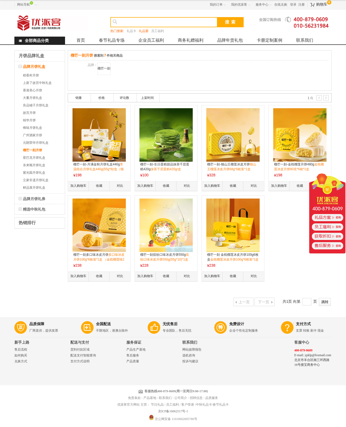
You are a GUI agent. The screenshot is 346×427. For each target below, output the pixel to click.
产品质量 (132, 361)
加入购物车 (78, 186)
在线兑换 (280, 4)
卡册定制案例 (269, 40)
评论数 (124, 98)
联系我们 (304, 40)
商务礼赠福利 (190, 40)
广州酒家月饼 (32, 135)
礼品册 (143, 31)
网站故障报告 (192, 349)
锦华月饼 (29, 120)
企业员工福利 (151, 40)
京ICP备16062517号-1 (173, 411)
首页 (81, 40)
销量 (78, 98)
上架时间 (147, 98)
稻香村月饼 (31, 75)
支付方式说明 (80, 361)
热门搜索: (117, 31)
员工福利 (157, 31)
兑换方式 (20, 361)
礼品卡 (131, 31)
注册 (301, 4)
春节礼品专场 (111, 40)
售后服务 (132, 355)
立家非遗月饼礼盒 (36, 180)
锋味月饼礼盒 (32, 128)
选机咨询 (188, 355)
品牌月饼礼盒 (34, 66)
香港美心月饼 (32, 90)
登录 (293, 4)
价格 (101, 98)
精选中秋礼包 (34, 209)
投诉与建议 (190, 361)
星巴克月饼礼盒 (34, 158)
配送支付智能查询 (83, 355)
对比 (120, 186)
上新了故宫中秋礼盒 (37, 83)
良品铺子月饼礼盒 (36, 105)
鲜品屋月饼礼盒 (34, 187)
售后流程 (20, 349)
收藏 (99, 186)
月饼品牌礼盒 (31, 55)
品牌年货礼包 (230, 40)
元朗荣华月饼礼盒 (36, 143)
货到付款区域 (80, 349)
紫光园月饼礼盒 (34, 172)
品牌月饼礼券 (34, 199)
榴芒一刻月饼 (32, 150)
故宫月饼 (29, 113)
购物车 (321, 4)
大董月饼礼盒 (32, 98)
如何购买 (20, 355)
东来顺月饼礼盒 (34, 165)
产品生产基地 (136, 349)
